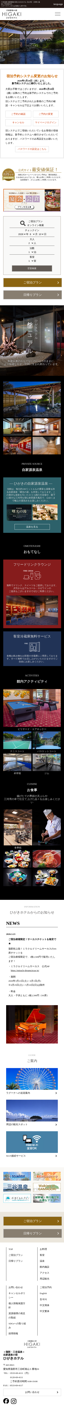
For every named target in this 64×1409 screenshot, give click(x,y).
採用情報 (13, 1333)
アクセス (44, 1273)
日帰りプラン (32, 295)
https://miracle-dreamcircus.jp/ (25, 970)
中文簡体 (44, 1305)
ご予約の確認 (18, 114)
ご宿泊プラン (32, 282)
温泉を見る (32, 527)
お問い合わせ (32, 1392)
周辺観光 (44, 1278)
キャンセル (18, 122)
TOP (11, 1249)
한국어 (43, 1299)
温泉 (42, 1261)
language (58, 4)
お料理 (43, 1249)
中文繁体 (44, 1311)
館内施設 (44, 1267)
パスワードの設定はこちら (32, 149)
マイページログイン (45, 122)
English (43, 1293)
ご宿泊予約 (46, 1287)
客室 (42, 1255)
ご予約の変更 (46, 114)
